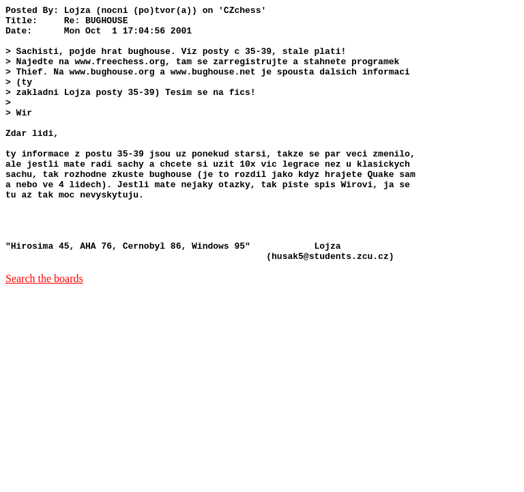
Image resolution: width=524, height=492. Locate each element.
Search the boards (44, 330)
